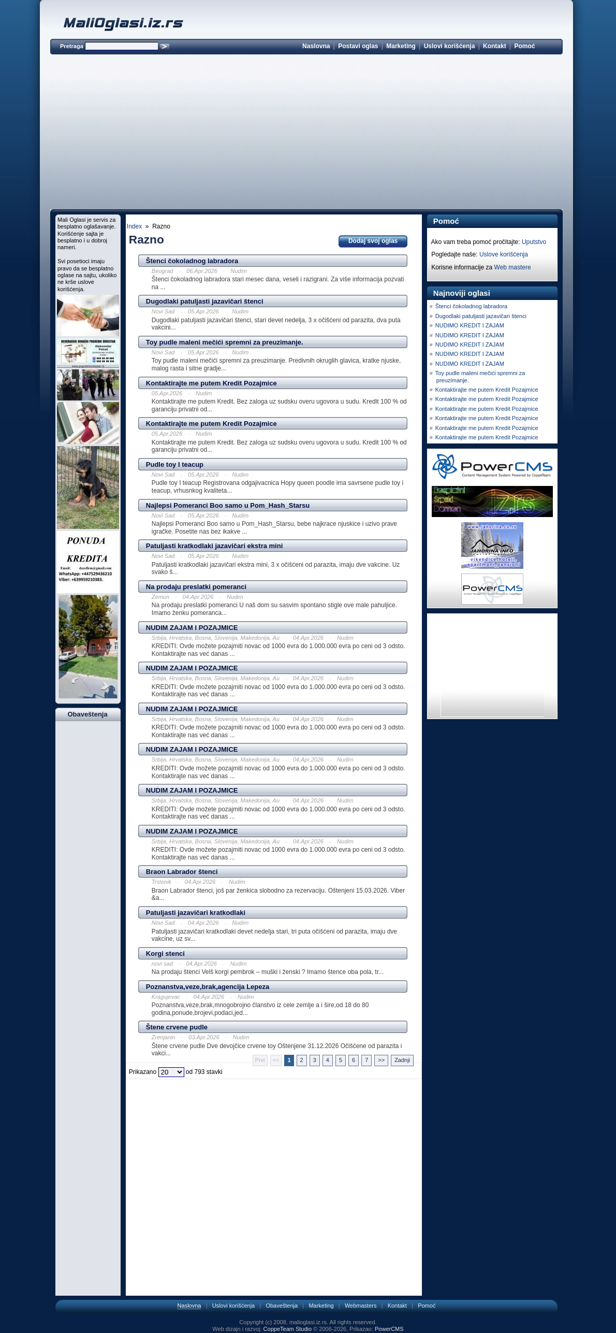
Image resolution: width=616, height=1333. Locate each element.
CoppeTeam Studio (287, 1329)
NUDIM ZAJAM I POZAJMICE (192, 628)
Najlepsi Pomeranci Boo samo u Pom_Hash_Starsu (228, 505)
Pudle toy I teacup (174, 464)
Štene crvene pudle (177, 1027)
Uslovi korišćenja (449, 46)
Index (134, 226)
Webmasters (361, 1305)
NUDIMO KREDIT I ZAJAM (469, 325)
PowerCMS (389, 1329)
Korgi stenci (165, 953)
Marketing (401, 46)
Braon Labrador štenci (182, 872)
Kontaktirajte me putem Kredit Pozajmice (211, 383)
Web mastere (512, 267)
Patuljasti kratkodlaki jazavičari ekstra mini (214, 546)
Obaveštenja (282, 1305)
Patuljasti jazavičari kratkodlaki (195, 912)
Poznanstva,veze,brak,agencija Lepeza (207, 987)
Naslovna (316, 46)
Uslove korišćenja (503, 254)
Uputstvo (534, 242)
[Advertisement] (306, 133)
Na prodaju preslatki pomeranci (196, 587)
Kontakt (494, 46)
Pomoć (524, 46)
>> (381, 1060)
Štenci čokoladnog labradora (192, 261)
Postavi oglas (358, 46)
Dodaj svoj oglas (373, 241)
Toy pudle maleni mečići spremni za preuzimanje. (224, 342)
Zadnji (402, 1060)
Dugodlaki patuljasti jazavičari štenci (204, 301)
